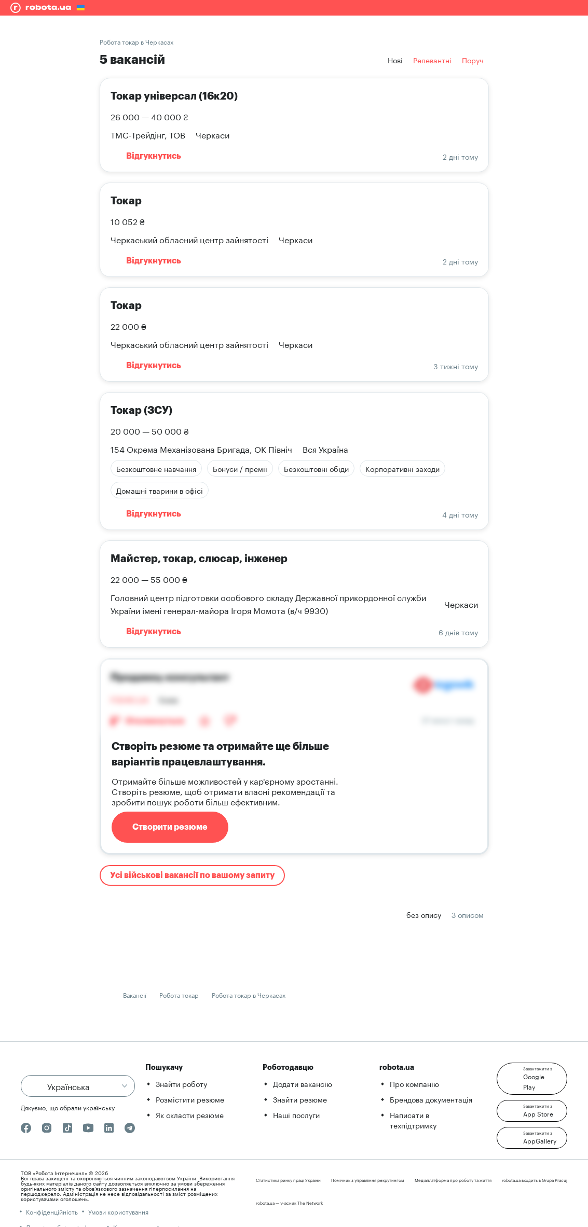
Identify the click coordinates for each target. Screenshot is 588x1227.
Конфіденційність (52, 1211)
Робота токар (179, 994)
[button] (532, 1079)
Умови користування (118, 1211)
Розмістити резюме (190, 1099)
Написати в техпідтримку (413, 1120)
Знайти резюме (300, 1099)
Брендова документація (431, 1099)
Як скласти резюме (190, 1114)
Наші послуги (296, 1114)
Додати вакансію (302, 1083)
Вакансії (134, 994)
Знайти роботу (181, 1083)
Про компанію (414, 1083)
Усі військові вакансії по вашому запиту (192, 875)
